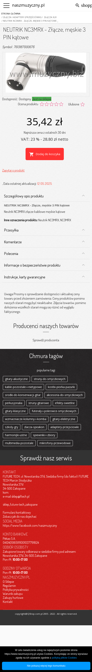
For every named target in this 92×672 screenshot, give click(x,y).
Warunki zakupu (13, 594)
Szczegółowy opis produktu (44, 196)
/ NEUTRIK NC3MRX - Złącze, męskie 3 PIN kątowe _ (29, 20)
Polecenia (44, 253)
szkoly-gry (11, 427)
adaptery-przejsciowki (64, 427)
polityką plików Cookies (64, 657)
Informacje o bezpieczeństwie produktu (44, 265)
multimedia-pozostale (19, 443)
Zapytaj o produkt (13, 170)
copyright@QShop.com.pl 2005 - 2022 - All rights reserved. (46, 613)
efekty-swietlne (65, 403)
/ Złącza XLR (49, 17)
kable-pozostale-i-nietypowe (23, 387)
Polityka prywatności (16, 590)
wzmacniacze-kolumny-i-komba (25, 419)
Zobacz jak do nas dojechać (20, 516)
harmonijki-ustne (16, 435)
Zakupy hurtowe (13, 598)
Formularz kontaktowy (17, 512)
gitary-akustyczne (16, 379)
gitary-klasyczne (15, 411)
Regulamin (9, 586)
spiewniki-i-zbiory (44, 435)
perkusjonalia (13, 403)
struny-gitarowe (38, 403)
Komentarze (44, 242)
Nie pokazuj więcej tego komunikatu (46, 665)
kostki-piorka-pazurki (61, 387)
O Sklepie (8, 582)
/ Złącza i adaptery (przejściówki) (21, 17)
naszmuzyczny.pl (28, 5)
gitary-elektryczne (63, 419)
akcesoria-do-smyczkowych (65, 395)
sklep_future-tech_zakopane (20, 504)
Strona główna (10, 13)
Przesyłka (44, 230)
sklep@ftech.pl (20, 496)
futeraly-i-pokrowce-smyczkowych (54, 411)
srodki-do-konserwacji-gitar (23, 395)
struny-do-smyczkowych (49, 379)
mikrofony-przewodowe (55, 443)
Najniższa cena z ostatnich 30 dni (45, 132)
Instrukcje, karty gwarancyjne (44, 277)
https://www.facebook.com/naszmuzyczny (30, 525)
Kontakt (8, 602)
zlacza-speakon (34, 427)
